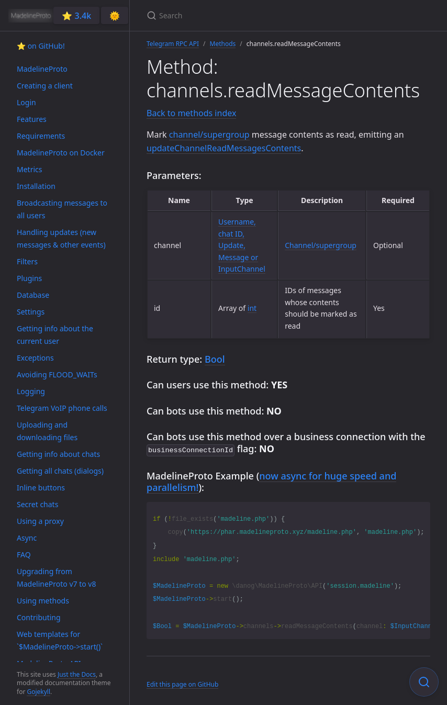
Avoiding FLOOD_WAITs (57, 374)
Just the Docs (77, 674)
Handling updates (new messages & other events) (61, 238)
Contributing (39, 617)
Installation (36, 186)
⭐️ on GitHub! (41, 46)
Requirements (41, 136)
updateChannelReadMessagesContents (224, 148)
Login (26, 102)
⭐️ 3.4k (76, 15)
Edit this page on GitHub (182, 683)
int (252, 308)
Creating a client (45, 86)
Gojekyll (38, 691)
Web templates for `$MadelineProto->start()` (60, 640)
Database (33, 295)
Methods (223, 43)
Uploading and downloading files (47, 431)
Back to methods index (191, 113)
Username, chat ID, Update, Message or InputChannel (241, 245)
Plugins (29, 278)
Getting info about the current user (55, 334)
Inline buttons (41, 488)
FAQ (24, 554)
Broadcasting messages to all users (62, 209)
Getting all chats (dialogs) (60, 471)
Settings (30, 312)
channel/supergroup (209, 134)
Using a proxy (40, 521)
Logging (31, 391)
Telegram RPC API (173, 43)
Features (32, 119)
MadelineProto (42, 69)
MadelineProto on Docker (61, 153)
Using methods (43, 601)
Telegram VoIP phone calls (62, 408)
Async (27, 538)
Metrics (29, 169)
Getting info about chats (58, 454)
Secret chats (37, 504)
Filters (27, 261)
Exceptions (35, 358)
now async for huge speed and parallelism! (271, 480)
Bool (215, 359)
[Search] (270, 15)
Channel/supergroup (320, 245)
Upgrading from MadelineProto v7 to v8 (56, 577)
